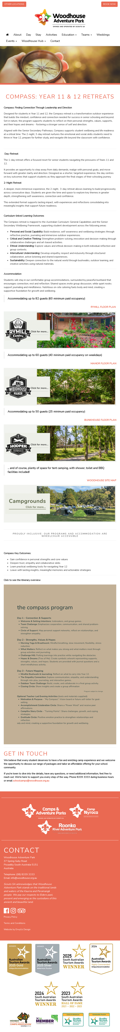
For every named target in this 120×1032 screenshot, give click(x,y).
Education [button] (69, 35)
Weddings (103, 35)
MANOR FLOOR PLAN (103, 363)
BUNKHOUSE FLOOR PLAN (100, 420)
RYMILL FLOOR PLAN (103, 307)
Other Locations (14, 4)
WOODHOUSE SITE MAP (101, 480)
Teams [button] (86, 35)
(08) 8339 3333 (25, 874)
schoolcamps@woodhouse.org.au (31, 780)
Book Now (109, 4)
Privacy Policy (10, 916)
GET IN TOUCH (27, 754)
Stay (38, 35)
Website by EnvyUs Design (17, 929)
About (17, 35)
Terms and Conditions (14, 923)
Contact (55, 41)
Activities (51, 35)
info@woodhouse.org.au (24, 878)
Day (28, 35)
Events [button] (11, 41)
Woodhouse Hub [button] (34, 41)
